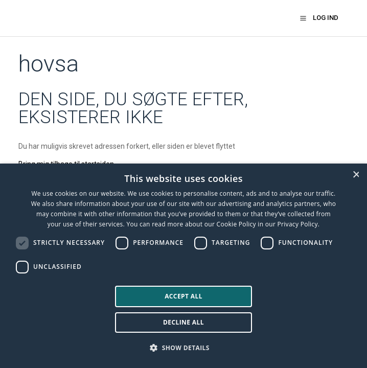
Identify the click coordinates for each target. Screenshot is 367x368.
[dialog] (183, 266)
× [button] (355, 174)
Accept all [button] (183, 296)
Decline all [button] (183, 322)
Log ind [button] (325, 17)
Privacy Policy (298, 224)
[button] (303, 18)
